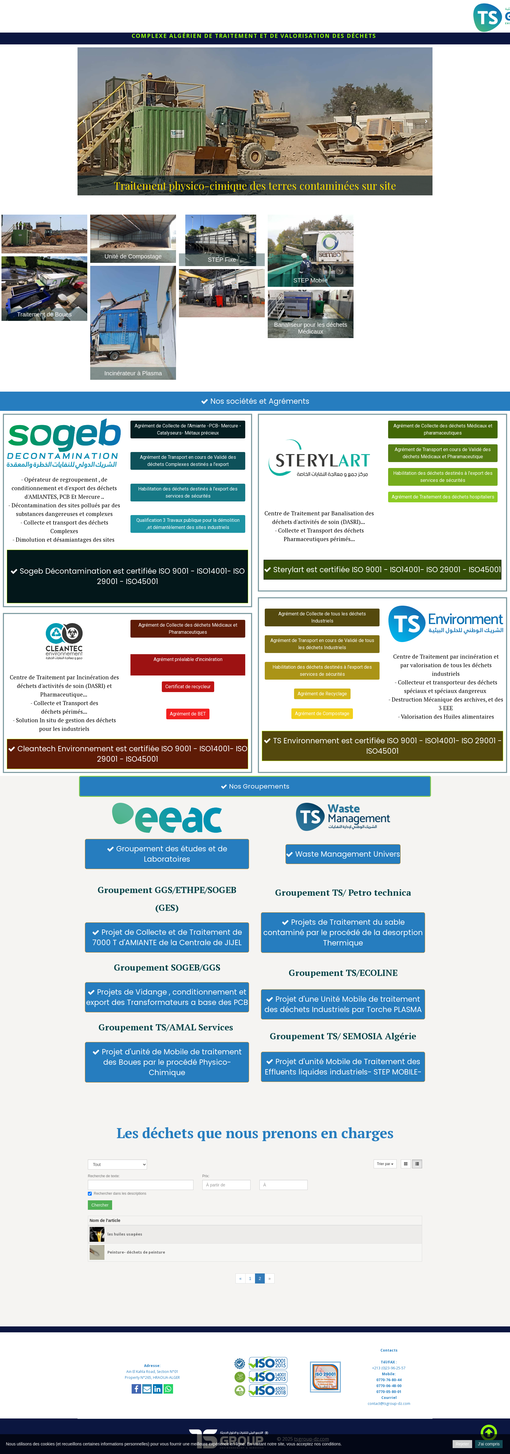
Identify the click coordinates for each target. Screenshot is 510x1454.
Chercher (100, 1205)
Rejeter (462, 1444)
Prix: (205, 1176)
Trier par (385, 1164)
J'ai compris (489, 1444)
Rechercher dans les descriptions (117, 1193)
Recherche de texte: (104, 1176)
